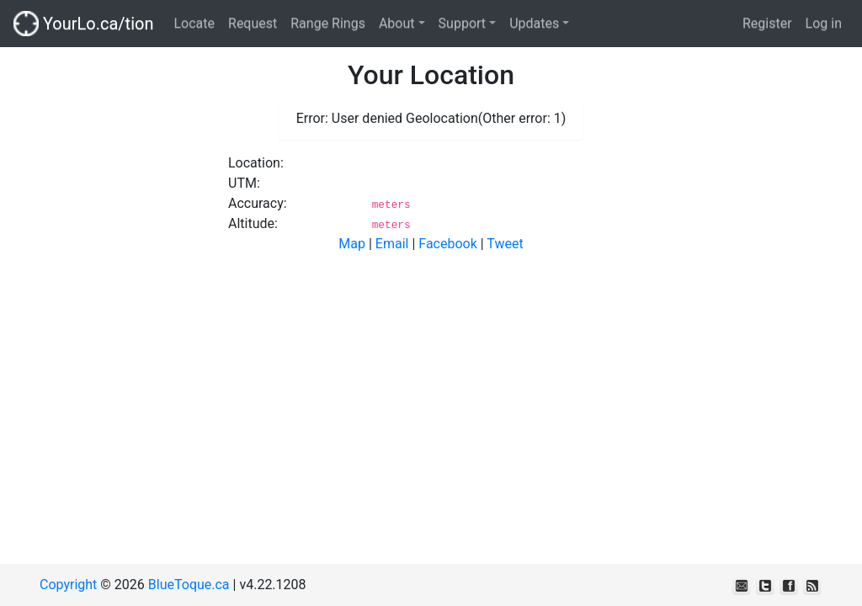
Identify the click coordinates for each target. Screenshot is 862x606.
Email (392, 244)
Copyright (68, 585)
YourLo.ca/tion (83, 23)
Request (252, 23)
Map (351, 244)
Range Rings (327, 23)
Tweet (505, 244)
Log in (824, 23)
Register (767, 23)
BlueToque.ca (189, 585)
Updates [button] (534, 23)
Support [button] (462, 23)
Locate (194, 23)
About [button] (397, 23)
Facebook (447, 244)
